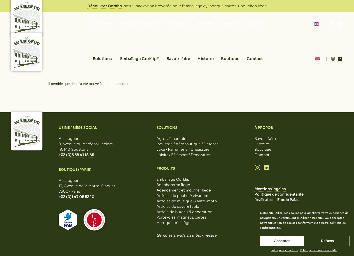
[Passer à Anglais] (316, 24)
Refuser (327, 241)
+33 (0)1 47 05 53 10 (76, 196)
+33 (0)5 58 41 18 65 (76, 154)
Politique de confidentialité (318, 250)
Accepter (282, 241)
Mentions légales (270, 189)
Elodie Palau (288, 199)
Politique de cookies (284, 250)
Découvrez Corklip (104, 6)
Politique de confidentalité (279, 194)
